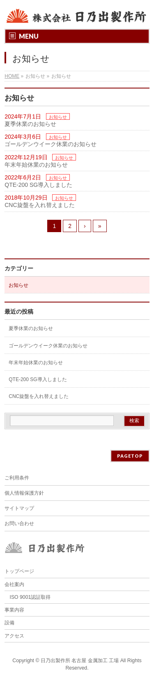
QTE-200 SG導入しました (38, 184)
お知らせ (58, 116)
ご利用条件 (17, 478)
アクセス (14, 636)
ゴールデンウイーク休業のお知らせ (51, 144)
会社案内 (14, 584)
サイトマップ (19, 508)
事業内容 (14, 610)
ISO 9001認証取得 (30, 597)
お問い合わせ (19, 523)
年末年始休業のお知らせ (36, 164)
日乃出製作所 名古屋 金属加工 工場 (80, 660)
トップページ (19, 571)
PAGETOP (130, 455)
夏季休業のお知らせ (30, 124)
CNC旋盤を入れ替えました (39, 205)
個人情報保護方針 (24, 493)
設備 (9, 623)
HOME (12, 76)
